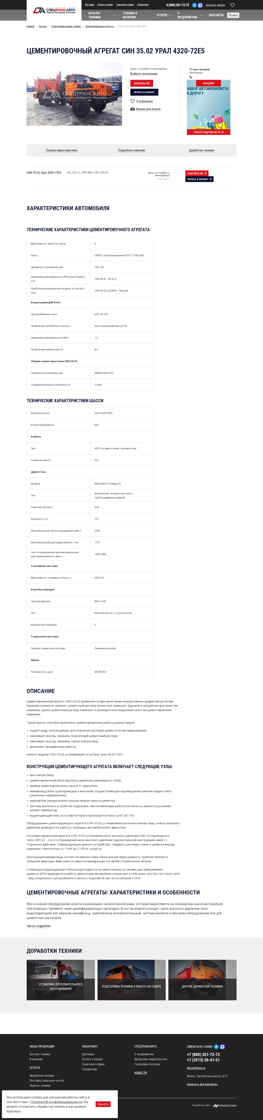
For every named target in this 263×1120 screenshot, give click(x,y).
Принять (103, 1104)
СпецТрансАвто (54, 10)
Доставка (89, 4)
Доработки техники (42, 1083)
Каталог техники (40, 1061)
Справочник (142, 4)
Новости (140, 1080)
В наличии (36, 1066)
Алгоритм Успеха (228, 1112)
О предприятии (143, 1061)
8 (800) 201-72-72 (177, 5)
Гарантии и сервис (125, 4)
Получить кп (142, 83)
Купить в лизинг (144, 92)
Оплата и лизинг (105, 4)
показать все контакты (202, 1091)
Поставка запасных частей (47, 1088)
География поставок (147, 1071)
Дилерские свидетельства (150, 1066)
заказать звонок (215, 5)
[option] (74, 94)
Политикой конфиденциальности (56, 1102)
